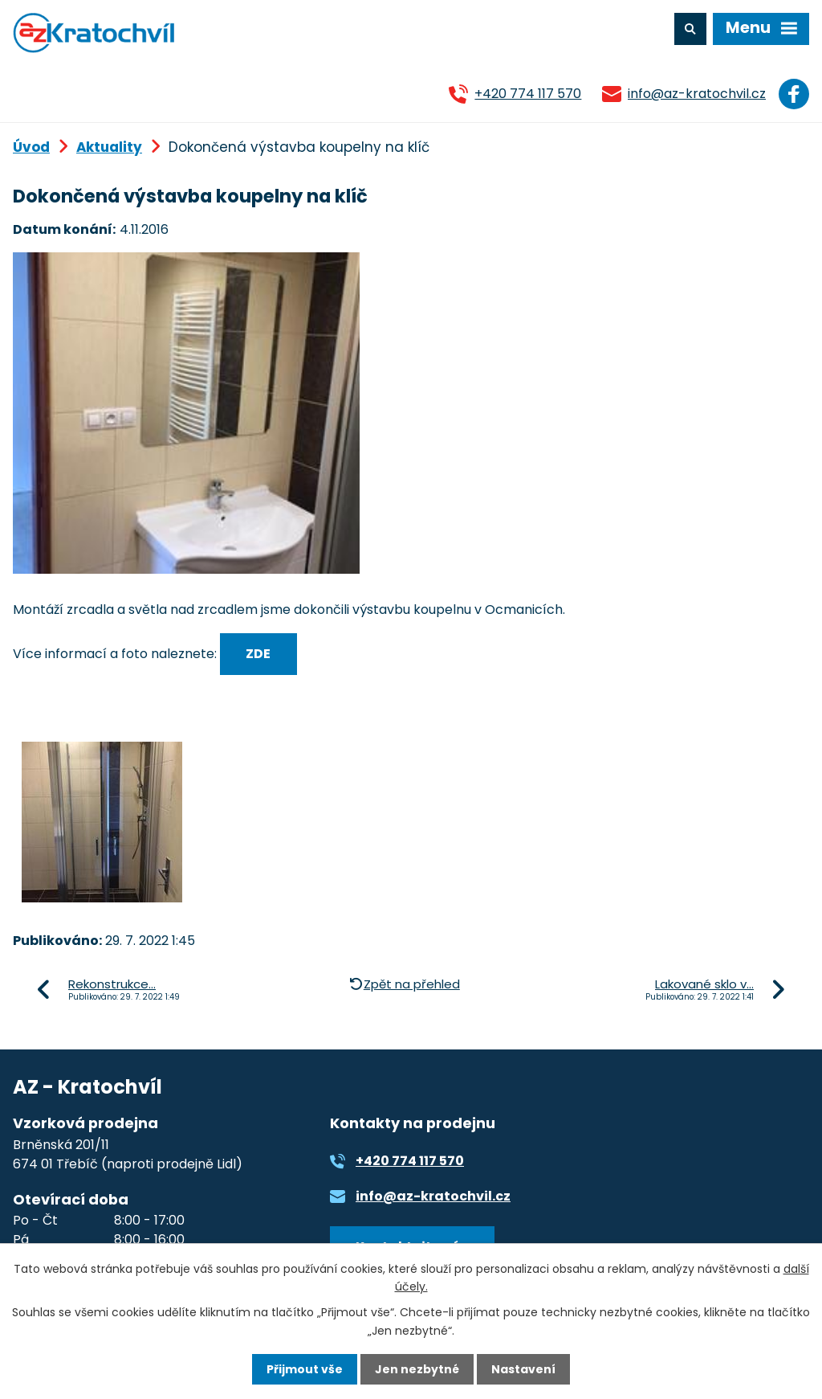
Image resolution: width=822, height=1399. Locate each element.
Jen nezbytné (417, 1369)
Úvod (31, 147)
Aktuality (109, 147)
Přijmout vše (305, 1369)
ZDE (258, 653)
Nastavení (523, 1369)
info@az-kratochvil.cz (697, 93)
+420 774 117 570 (527, 93)
